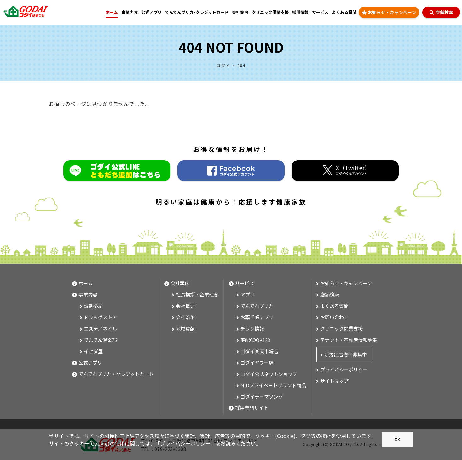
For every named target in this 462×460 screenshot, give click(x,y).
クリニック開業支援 (270, 12)
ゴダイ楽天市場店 (259, 351)
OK (397, 439)
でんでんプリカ (256, 305)
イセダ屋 (93, 351)
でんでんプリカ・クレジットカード (116, 374)
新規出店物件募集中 (345, 354)
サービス (320, 12)
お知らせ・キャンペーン (389, 13)
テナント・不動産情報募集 (348, 339)
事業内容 (87, 294)
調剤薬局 (93, 305)
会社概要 (185, 305)
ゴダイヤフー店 (257, 362)
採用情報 (300, 12)
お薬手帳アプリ (257, 317)
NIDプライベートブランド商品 (273, 385)
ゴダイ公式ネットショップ (268, 374)
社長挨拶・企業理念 (197, 294)
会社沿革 (185, 317)
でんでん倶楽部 (100, 339)
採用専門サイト (251, 407)
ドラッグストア (100, 317)
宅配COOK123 (255, 339)
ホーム (112, 12)
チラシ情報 (252, 328)
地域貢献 (185, 328)
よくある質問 (344, 12)
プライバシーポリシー (185, 443)
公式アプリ (151, 12)
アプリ (247, 294)
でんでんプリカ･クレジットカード (196, 12)
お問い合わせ (334, 317)
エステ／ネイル (100, 328)
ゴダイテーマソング (261, 396)
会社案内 (240, 12)
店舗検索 (441, 13)
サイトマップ (334, 380)
